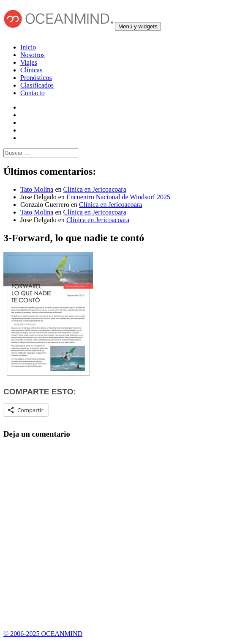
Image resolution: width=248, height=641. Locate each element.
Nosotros (32, 54)
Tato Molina (36, 189)
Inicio (28, 47)
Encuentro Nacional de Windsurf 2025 (118, 197)
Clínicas (31, 70)
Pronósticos (36, 77)
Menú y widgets (138, 26)
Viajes (28, 62)
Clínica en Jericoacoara (94, 189)
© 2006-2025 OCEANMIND (42, 633)
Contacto (32, 92)
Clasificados (37, 85)
